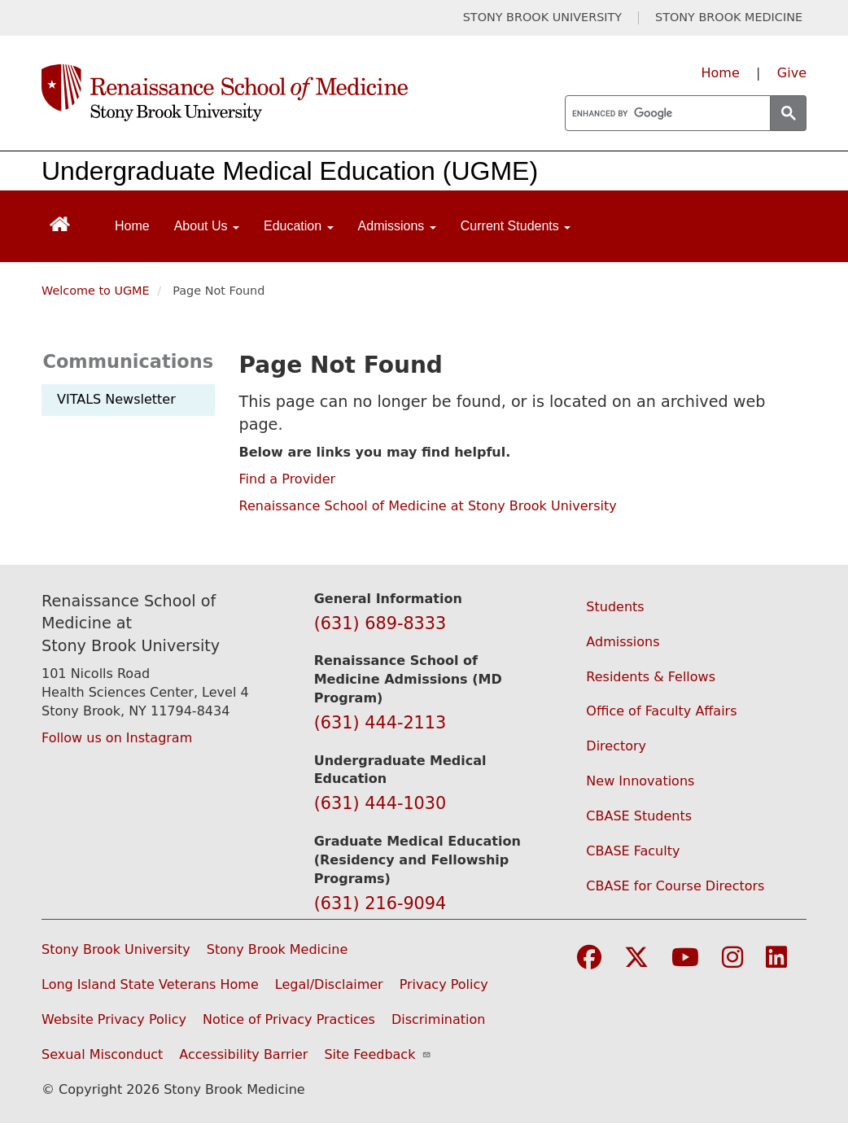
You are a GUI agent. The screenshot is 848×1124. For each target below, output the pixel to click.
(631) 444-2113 (380, 723)
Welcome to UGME (96, 290)
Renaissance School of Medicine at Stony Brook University (428, 506)
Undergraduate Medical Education (238, 171)
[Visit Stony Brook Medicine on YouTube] (685, 958)
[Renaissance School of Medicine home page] (284, 92)
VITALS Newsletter (116, 399)
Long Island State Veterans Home (150, 984)
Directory (616, 746)
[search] (666, 114)
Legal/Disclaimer (329, 984)
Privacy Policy (444, 984)
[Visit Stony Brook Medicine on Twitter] (636, 958)
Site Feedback (377, 1054)
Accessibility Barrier (243, 1054)
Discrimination (438, 1019)
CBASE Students (639, 816)
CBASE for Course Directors (675, 886)
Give (791, 73)
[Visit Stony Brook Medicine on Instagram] (732, 958)
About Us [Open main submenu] (206, 226)
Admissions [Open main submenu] (397, 226)
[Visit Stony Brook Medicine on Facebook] (589, 958)
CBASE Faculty (633, 851)
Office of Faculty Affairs (661, 711)
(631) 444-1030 (380, 803)
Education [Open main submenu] (299, 226)
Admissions (622, 641)
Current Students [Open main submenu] (515, 226)
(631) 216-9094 (380, 903)
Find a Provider (287, 479)
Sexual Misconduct (102, 1054)
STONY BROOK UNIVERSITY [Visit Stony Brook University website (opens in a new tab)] (542, 17)
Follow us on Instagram (117, 738)
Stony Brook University (116, 949)
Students (615, 606)
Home (721, 73)
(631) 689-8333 (380, 623)
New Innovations (640, 781)
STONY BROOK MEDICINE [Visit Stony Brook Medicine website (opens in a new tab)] (728, 17)
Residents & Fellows (650, 676)
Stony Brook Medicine (277, 949)
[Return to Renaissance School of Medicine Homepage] (60, 222)
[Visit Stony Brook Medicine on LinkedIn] (776, 958)
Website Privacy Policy (114, 1019)
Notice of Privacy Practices (289, 1019)
